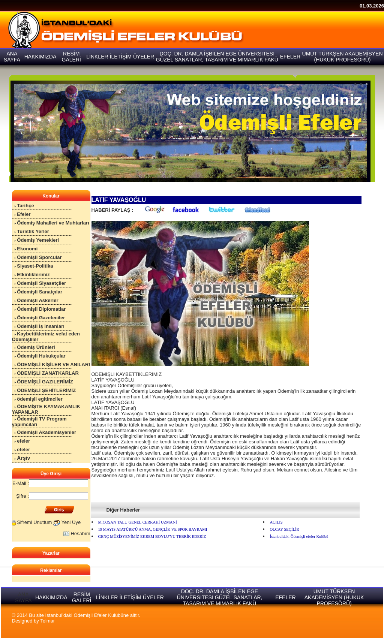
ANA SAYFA (23, 597)
